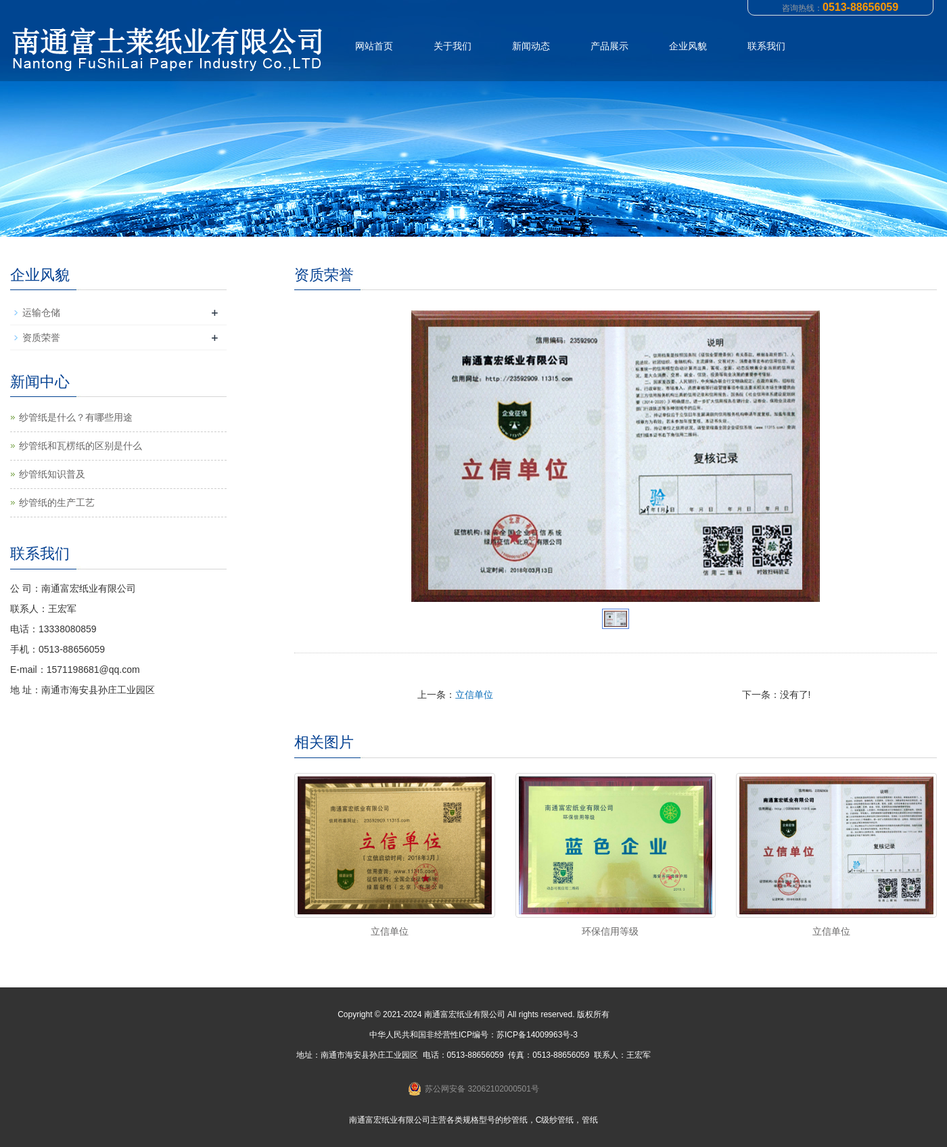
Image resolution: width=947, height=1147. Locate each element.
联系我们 (766, 46)
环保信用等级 (610, 931)
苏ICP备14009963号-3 (537, 1034)
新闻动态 (531, 46)
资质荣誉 (41, 337)
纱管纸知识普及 (52, 474)
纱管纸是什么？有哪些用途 (76, 417)
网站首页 (374, 46)
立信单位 (474, 694)
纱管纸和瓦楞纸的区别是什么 (80, 445)
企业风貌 (688, 46)
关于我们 (452, 46)
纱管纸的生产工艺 (57, 502)
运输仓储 (41, 312)
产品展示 (609, 46)
